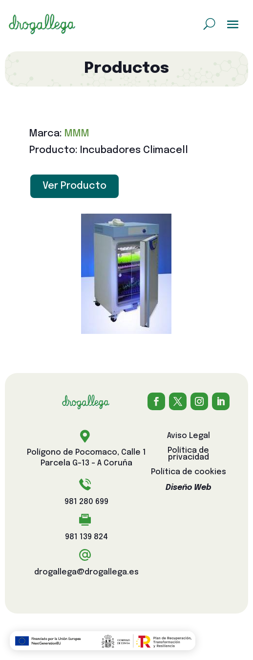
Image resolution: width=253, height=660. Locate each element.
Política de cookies (188, 472)
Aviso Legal (188, 436)
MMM (76, 134)
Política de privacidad (188, 454)
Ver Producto (74, 186)
